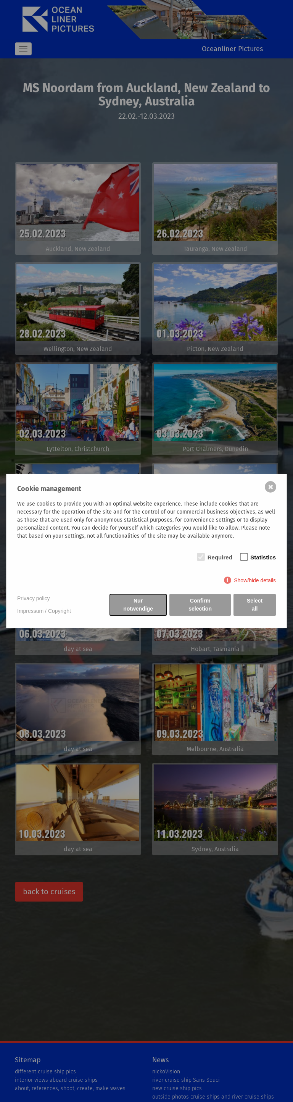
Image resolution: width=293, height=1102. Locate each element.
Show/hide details (255, 580)
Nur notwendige (138, 605)
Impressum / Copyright (44, 611)
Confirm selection (200, 605)
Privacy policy (33, 598)
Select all (254, 605)
